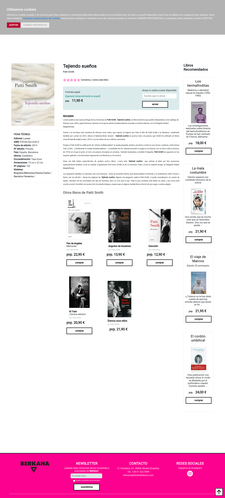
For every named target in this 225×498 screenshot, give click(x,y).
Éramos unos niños (117, 320)
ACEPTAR (13, 25)
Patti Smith (68, 71)
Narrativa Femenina (24, 176)
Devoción (153, 246)
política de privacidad (91, 480)
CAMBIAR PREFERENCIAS (35, 25)
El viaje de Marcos (198, 259)
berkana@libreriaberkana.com (138, 475)
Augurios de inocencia (119, 246)
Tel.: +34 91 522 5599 (138, 471)
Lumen (26, 138)
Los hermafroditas (198, 83)
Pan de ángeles (74, 243)
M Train (73, 311)
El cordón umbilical (198, 338)
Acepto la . (87, 480)
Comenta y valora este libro (94, 79)
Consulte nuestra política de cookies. (41, 18)
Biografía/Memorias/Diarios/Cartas (32, 173)
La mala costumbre (198, 170)
